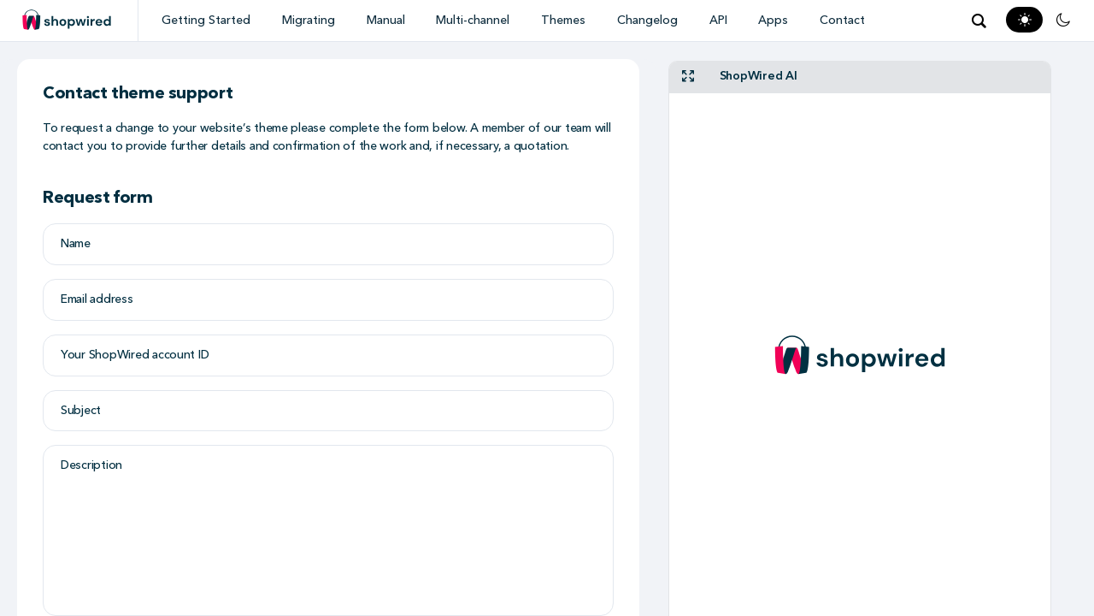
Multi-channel (472, 20)
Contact (842, 20)
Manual (386, 20)
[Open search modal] (978, 20)
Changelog (647, 20)
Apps (773, 20)
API (718, 20)
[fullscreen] (688, 77)
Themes (563, 20)
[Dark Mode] (1063, 20)
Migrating (308, 20)
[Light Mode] (1025, 20)
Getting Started (206, 20)
